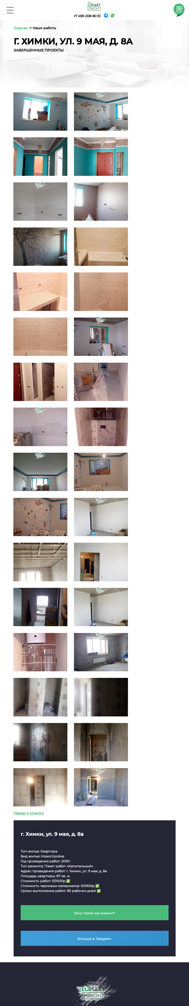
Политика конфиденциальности (48, 840)
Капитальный (24, 887)
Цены (82, 982)
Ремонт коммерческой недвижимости (37, 863)
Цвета (167, 982)
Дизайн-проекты (140, 918)
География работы (52, 988)
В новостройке (81, 895)
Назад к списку (29, 558)
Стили (17, 988)
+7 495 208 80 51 (86, 16)
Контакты (102, 982)
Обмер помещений (140, 879)
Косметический (26, 874)
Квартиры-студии (83, 902)
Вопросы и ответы (97, 988)
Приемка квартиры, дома (145, 895)
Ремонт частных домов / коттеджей (38, 921)
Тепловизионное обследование (137, 887)
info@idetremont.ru (35, 791)
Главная (19, 982)
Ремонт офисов (26, 900)
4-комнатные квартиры (88, 928)
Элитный (20, 880)
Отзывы (123, 982)
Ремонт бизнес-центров (34, 907)
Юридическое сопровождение (137, 904)
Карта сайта (29, 831)
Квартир (130, 926)
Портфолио (146, 982)
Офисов (129, 933)
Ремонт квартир (84, 860)
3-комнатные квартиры (88, 921)
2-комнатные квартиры (88, 915)
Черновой (21, 894)
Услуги (66, 982)
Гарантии (164, 988)
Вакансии (135, 988)
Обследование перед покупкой (142, 871)
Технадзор (133, 860)
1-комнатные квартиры (88, 908)
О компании (43, 982)
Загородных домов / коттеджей (141, 941)
